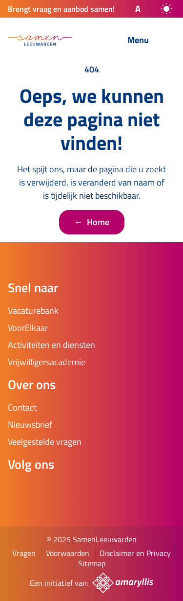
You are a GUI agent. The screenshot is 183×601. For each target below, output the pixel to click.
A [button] (138, 8)
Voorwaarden (67, 553)
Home (91, 222)
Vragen (24, 553)
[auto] (166, 9)
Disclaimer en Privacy (135, 553)
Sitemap (91, 563)
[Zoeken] (95, 40)
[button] (129, 9)
